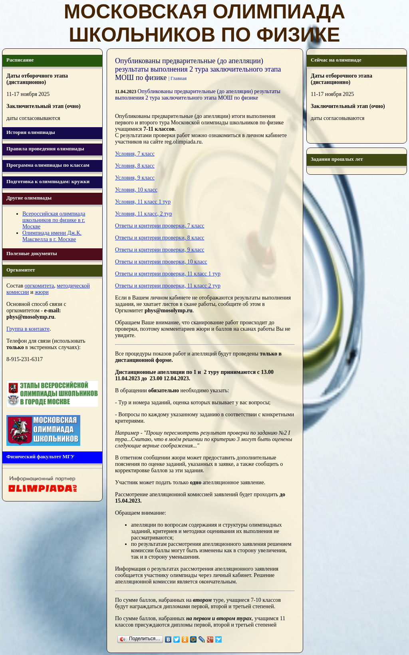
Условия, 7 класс (135, 154)
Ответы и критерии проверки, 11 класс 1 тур (167, 274)
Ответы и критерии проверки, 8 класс (159, 238)
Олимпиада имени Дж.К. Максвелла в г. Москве (51, 236)
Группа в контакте (28, 329)
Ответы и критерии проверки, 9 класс (159, 250)
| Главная (178, 78)
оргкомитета (39, 286)
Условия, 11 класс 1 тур (143, 202)
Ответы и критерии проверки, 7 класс (159, 226)
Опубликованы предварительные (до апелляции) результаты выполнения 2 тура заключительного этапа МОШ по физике (197, 94)
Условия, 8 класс (135, 166)
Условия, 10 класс (136, 190)
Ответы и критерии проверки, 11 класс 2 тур (167, 286)
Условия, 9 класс (135, 178)
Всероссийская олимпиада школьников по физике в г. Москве (53, 220)
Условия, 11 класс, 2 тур (143, 214)
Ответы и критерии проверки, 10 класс (161, 262)
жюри (42, 292)
